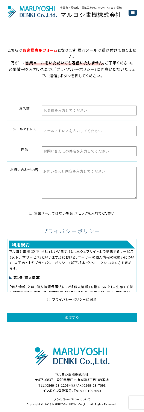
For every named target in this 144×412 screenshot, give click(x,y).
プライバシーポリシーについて (72, 399)
